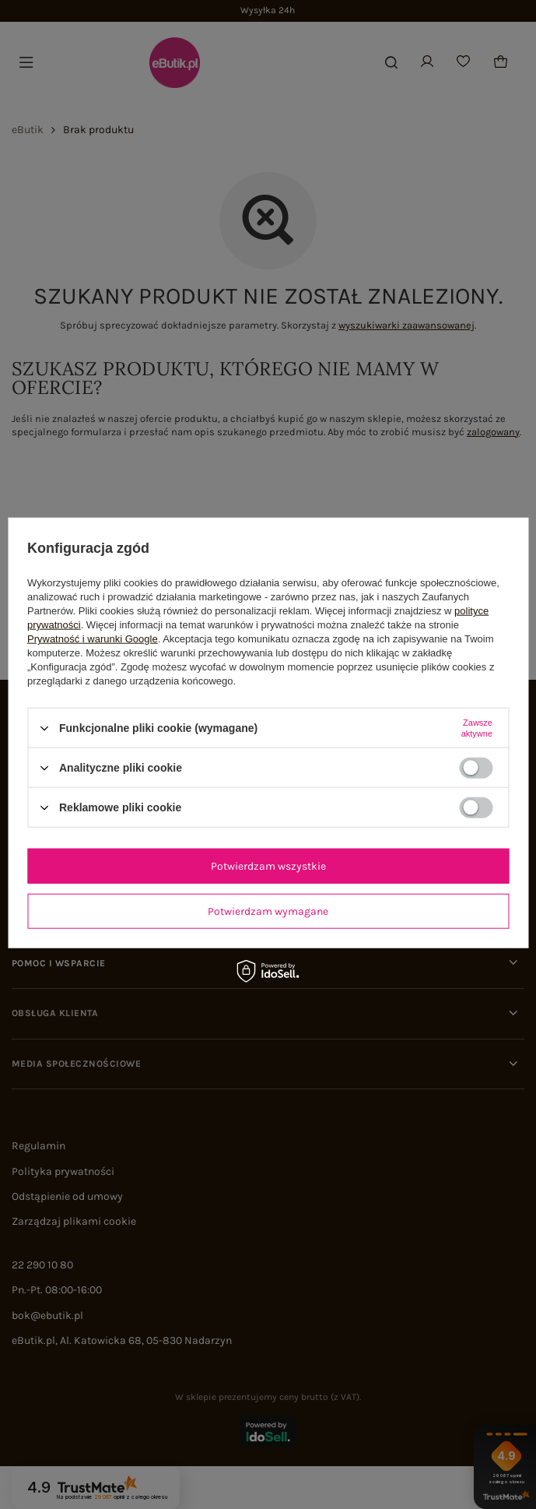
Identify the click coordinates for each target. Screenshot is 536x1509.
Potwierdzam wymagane (268, 910)
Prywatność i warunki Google (92, 639)
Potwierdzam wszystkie (268, 865)
